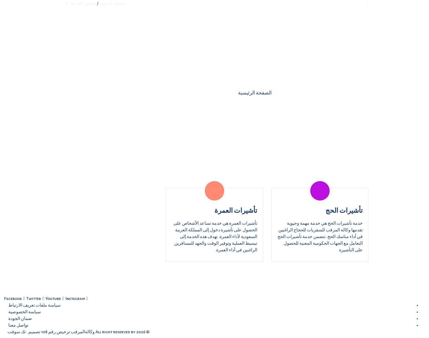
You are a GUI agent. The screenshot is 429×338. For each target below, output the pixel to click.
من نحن (242, 22)
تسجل (90, 3)
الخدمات (218, 22)
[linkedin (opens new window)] (73, 298)
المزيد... (195, 22)
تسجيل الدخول (112, 3)
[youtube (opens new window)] (52, 298)
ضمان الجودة (20, 318)
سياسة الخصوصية (24, 312)
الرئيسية (256, 22)
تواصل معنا (170, 22)
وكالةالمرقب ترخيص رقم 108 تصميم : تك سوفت (51, 332)
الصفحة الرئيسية (255, 93)
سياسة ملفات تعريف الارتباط (34, 305)
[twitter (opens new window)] (32, 298)
